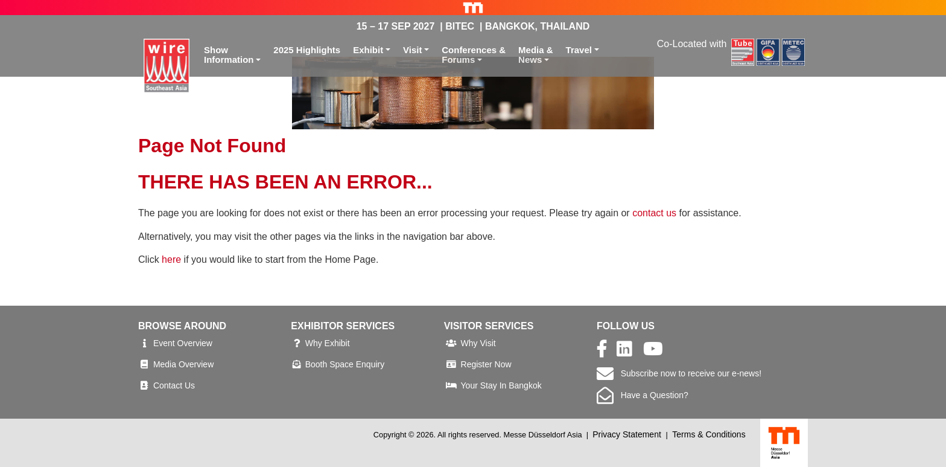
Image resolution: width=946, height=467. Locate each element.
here (171, 259)
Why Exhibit (327, 343)
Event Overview (182, 343)
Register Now (486, 364)
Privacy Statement (626, 434)
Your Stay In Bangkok (501, 385)
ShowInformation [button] (229, 55)
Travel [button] (579, 50)
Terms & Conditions (708, 434)
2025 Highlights (306, 50)
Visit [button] (412, 50)
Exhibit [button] (368, 50)
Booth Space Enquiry (345, 364)
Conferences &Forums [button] (474, 55)
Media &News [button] (535, 55)
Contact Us (174, 385)
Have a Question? (642, 395)
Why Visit (478, 343)
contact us (654, 213)
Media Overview (183, 364)
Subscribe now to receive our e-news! (679, 373)
